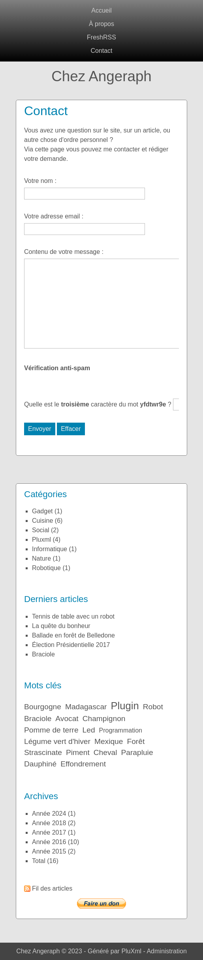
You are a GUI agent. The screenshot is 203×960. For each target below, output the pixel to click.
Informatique (49, 549)
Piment (78, 752)
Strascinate (43, 752)
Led (89, 730)
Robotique (46, 568)
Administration (166, 951)
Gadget (42, 511)
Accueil (101, 10)
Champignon (104, 718)
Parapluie (137, 752)
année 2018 (49, 823)
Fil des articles (52, 888)
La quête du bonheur (61, 626)
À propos (101, 24)
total (39, 860)
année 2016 (49, 842)
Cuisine (42, 520)
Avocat (66, 718)
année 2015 (49, 851)
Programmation (120, 730)
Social (40, 530)
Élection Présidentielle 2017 (71, 644)
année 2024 (49, 813)
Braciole (43, 654)
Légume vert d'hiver (57, 741)
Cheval (105, 752)
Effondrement (83, 764)
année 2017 (49, 832)
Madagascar (86, 707)
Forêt (136, 741)
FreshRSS (101, 37)
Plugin (125, 705)
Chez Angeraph (101, 76)
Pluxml (41, 539)
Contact (101, 50)
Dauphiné (40, 764)
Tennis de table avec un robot (73, 616)
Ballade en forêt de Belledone (73, 635)
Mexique (108, 741)
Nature (41, 558)
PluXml (131, 951)
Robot (153, 707)
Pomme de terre (51, 730)
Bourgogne (42, 707)
